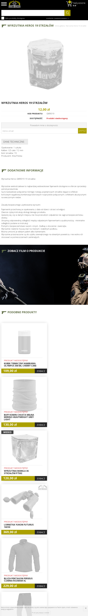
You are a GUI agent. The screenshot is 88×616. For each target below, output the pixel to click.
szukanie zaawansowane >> (57, 18)
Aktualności (28, 567)
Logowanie (42, 568)
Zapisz (82, 130)
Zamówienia (43, 574)
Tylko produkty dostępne (13, 18)
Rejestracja (43, 571)
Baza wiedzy (28, 564)
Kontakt (26, 582)
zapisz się (78, 574)
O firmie (27, 561)
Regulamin (28, 574)
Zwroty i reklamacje (28, 578)
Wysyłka (26, 570)
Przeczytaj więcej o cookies (40, 613)
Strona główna (60, 26)
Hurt (40, 565)
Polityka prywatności (43, 578)
